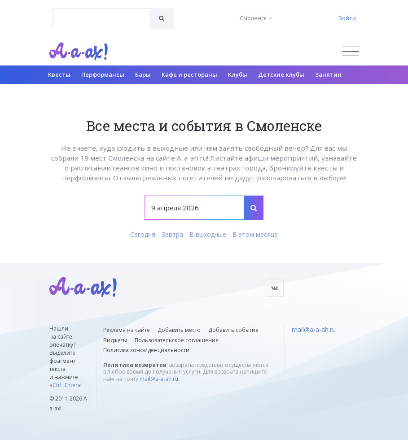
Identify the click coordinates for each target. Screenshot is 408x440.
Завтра (172, 234)
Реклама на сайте (126, 330)
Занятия (328, 74)
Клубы (237, 74)
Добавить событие (233, 330)
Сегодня (142, 234)
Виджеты (115, 340)
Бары (143, 74)
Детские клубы (281, 74)
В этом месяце (255, 234)
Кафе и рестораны (189, 74)
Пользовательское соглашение (177, 340)
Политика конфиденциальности (146, 350)
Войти (347, 18)
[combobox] (101, 18)
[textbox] (101, 12)
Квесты (59, 74)
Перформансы (102, 74)
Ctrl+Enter (65, 385)
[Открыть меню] (350, 51)
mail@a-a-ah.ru (159, 379)
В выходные (207, 234)
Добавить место (179, 330)
